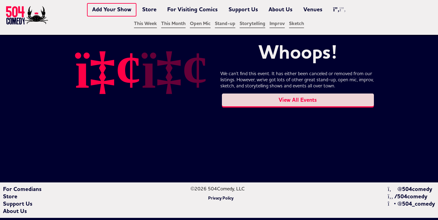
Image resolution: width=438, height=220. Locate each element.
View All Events (298, 100)
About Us (280, 9)
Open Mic (200, 23)
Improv (277, 23)
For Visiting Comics (192, 9)
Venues (312, 9)
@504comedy (410, 189)
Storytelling (252, 23)
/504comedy (407, 196)
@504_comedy (411, 203)
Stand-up (225, 23)
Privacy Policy (220, 198)
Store (149, 9)
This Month (173, 23)
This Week (145, 23)
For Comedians (22, 189)
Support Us (243, 9)
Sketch (296, 23)
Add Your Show (111, 9)
